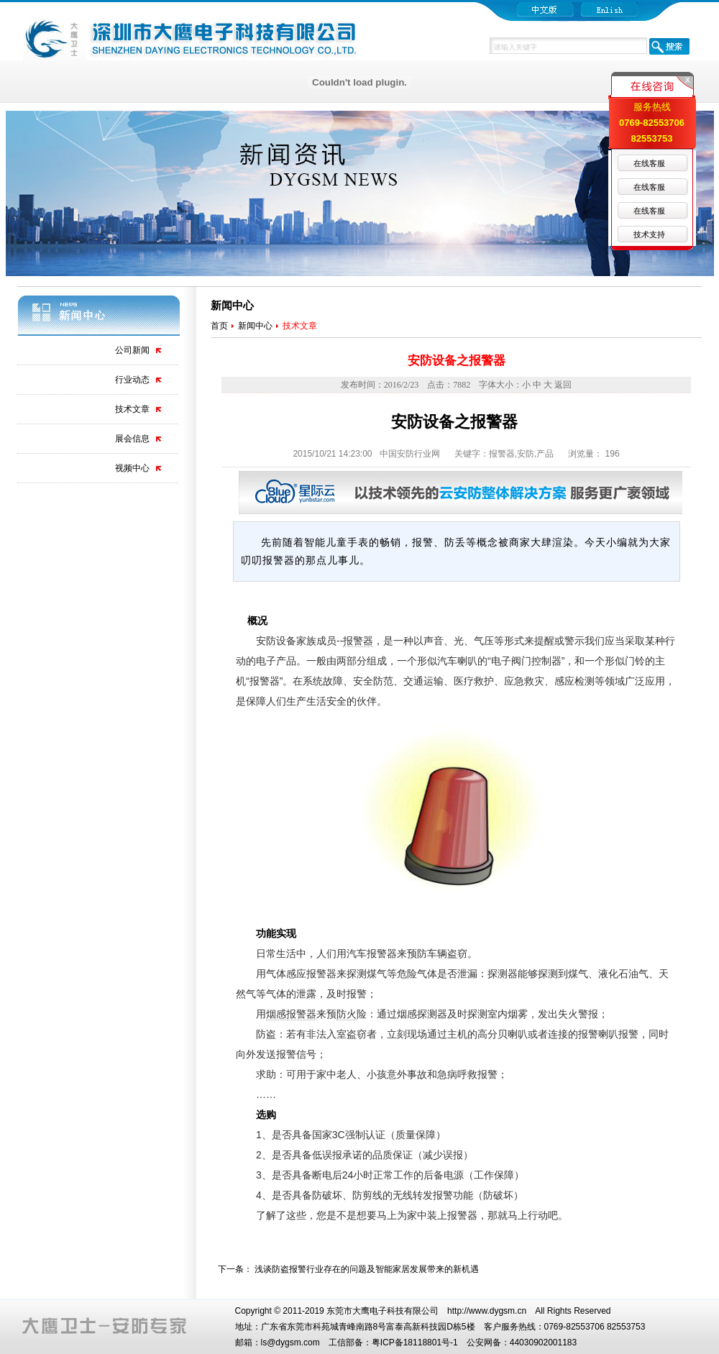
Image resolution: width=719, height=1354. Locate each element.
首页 (219, 326)
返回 (563, 385)
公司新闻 (132, 350)
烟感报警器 (291, 1014)
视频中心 (132, 468)
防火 (346, 1014)
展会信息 (132, 439)
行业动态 (132, 380)
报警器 (358, 640)
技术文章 (132, 409)
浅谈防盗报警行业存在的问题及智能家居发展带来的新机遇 (367, 1269)
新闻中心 (255, 326)
